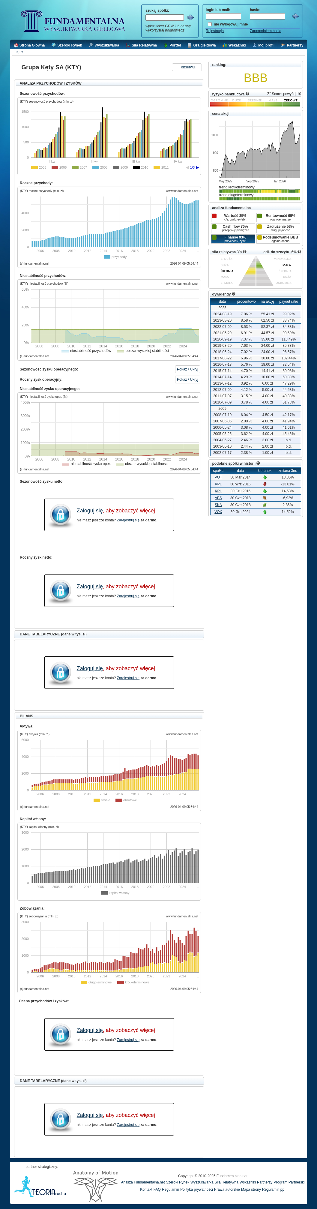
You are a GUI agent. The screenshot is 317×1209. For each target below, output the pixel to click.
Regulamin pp (273, 1189)
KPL (218, 484)
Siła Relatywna (226, 1182)
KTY (19, 52)
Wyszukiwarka (202, 1182)
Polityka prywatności (196, 1189)
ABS (218, 498)
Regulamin (170, 1189)
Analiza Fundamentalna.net (143, 1182)
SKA (218, 505)
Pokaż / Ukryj (187, 369)
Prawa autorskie (227, 1189)
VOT (218, 477)
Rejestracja (215, 31)
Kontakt (146, 1189)
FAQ (157, 1189)
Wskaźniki (248, 1182)
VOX (218, 512)
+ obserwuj (187, 67)
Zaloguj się (90, 511)
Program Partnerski (289, 1182)
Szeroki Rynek (177, 1182)
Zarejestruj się (128, 520)
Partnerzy (264, 1182)
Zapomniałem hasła (265, 31)
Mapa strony (251, 1189)
